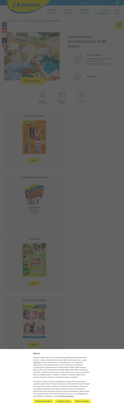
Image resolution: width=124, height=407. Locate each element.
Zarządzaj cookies (63, 401)
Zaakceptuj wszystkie (43, 401)
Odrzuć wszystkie (82, 401)
